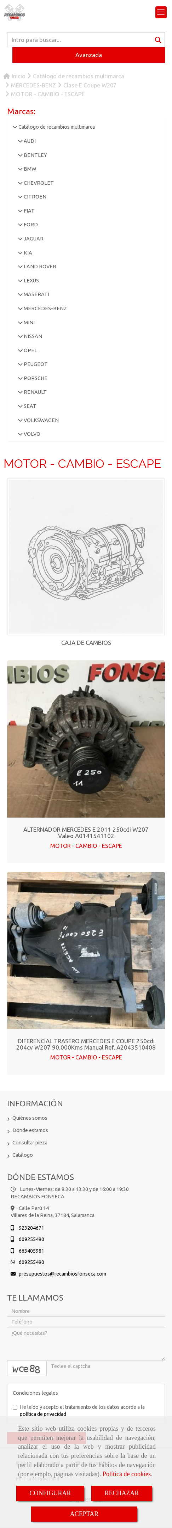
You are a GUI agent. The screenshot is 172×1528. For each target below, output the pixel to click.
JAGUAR (33, 239)
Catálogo (22, 1155)
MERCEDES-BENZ (45, 308)
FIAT (29, 211)
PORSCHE (35, 378)
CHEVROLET (38, 183)
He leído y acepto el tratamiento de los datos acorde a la (79, 1410)
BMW (29, 169)
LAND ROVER (39, 266)
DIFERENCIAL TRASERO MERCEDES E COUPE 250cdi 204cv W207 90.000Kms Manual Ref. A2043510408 (86, 1044)
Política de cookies (127, 1474)
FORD (30, 224)
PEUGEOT (35, 364)
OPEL (30, 350)
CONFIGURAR (50, 1493)
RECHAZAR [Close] (122, 1493)
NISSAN (32, 336)
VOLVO (31, 434)
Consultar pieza (29, 1142)
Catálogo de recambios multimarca (56, 127)
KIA (27, 253)
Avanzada (88, 54)
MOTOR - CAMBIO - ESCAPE (86, 846)
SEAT (29, 406)
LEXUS (31, 280)
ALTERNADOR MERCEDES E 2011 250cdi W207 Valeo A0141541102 (86, 832)
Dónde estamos (30, 1130)
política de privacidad (43, 1414)
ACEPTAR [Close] (84, 1513)
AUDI (29, 141)
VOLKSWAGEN (41, 420)
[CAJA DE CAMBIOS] (86, 556)
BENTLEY (35, 155)
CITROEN (34, 197)
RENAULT (35, 392)
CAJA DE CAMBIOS (86, 642)
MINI (29, 322)
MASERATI (36, 294)
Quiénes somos (29, 1118)
